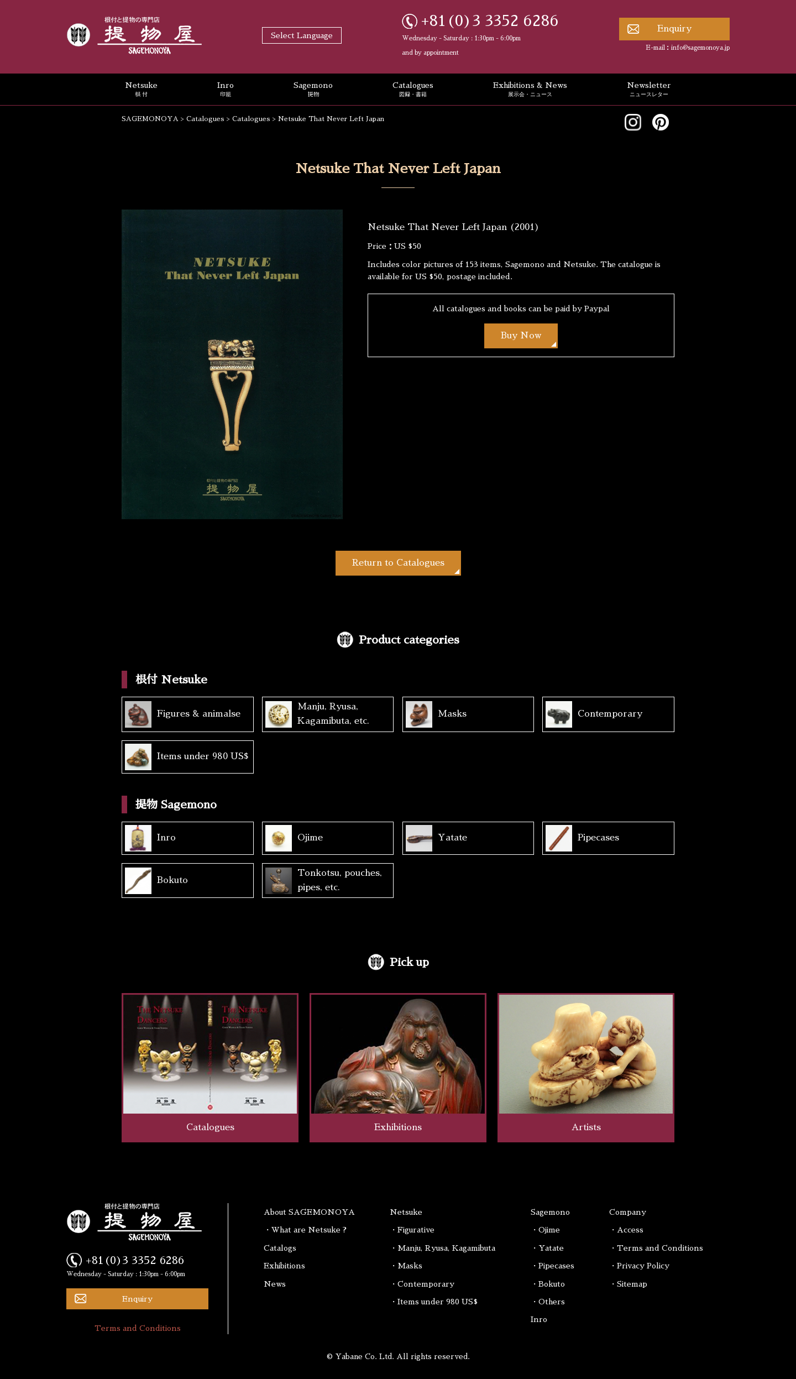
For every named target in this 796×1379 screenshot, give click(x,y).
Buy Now (521, 335)
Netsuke (141, 90)
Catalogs (280, 1248)
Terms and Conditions (138, 1328)
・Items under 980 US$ (434, 1301)
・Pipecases (552, 1266)
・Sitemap (628, 1284)
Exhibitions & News (530, 90)
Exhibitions (284, 1266)
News (275, 1284)
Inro (225, 90)
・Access (626, 1230)
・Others (548, 1301)
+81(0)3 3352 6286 (490, 21)
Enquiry (674, 28)
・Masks (406, 1266)
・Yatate (547, 1248)
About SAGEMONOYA (309, 1212)
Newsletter (649, 90)
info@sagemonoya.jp (700, 48)
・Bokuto (548, 1284)
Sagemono (313, 90)
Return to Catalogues (398, 562)
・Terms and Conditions (656, 1248)
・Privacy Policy (639, 1266)
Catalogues (412, 90)
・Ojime (545, 1230)
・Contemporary (422, 1284)
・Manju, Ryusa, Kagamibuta (442, 1248)
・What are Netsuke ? (305, 1230)
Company (627, 1212)
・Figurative (412, 1230)
